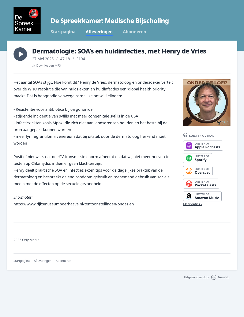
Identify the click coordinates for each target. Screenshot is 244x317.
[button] (20, 54)
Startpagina (63, 32)
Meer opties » (192, 204)
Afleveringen (99, 32)
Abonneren (134, 32)
